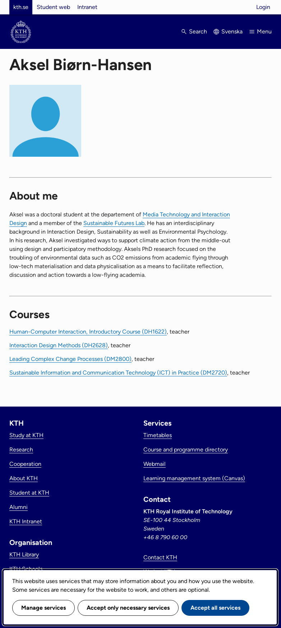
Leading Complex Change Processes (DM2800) (70, 359)
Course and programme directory (185, 449)
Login (263, 7)
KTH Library (24, 554)
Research (21, 449)
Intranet (87, 7)
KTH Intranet (25, 521)
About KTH (23, 478)
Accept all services (215, 607)
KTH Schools (25, 568)
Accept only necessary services (128, 607)
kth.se (20, 7)
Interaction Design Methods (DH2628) (58, 345)
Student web (53, 7)
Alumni (18, 507)
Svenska (232, 31)
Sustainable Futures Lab (113, 223)
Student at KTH (29, 492)
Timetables (157, 435)
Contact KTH (160, 557)
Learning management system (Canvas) (194, 478)
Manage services (43, 607)
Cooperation (25, 463)
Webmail (154, 463)
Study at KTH (26, 435)
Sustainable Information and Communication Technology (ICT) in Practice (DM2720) (118, 372)
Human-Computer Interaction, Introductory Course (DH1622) (88, 331)
